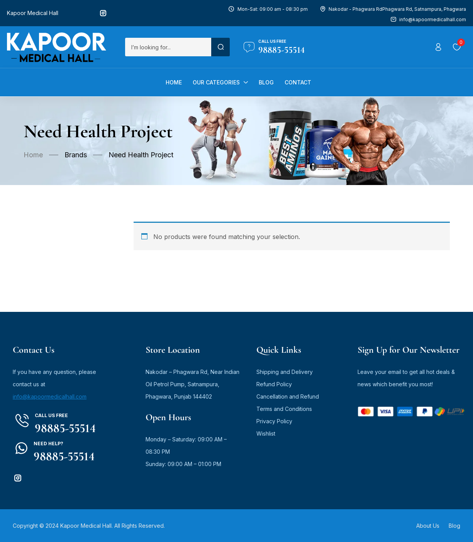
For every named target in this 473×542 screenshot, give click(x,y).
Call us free (272, 41)
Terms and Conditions (284, 409)
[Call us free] (249, 47)
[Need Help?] (21, 448)
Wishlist (265, 433)
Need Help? (48, 443)
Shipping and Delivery (284, 372)
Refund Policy (274, 384)
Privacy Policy (274, 421)
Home (33, 155)
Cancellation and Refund (287, 396)
